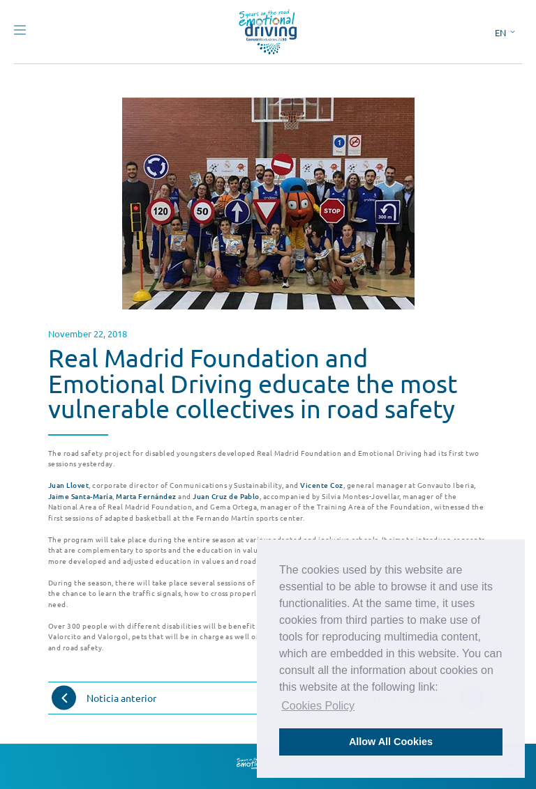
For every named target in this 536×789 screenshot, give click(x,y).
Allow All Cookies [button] (391, 741)
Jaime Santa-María (80, 496)
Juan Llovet (68, 485)
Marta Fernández (146, 496)
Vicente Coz (321, 485)
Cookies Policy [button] (318, 706)
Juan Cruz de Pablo (226, 496)
